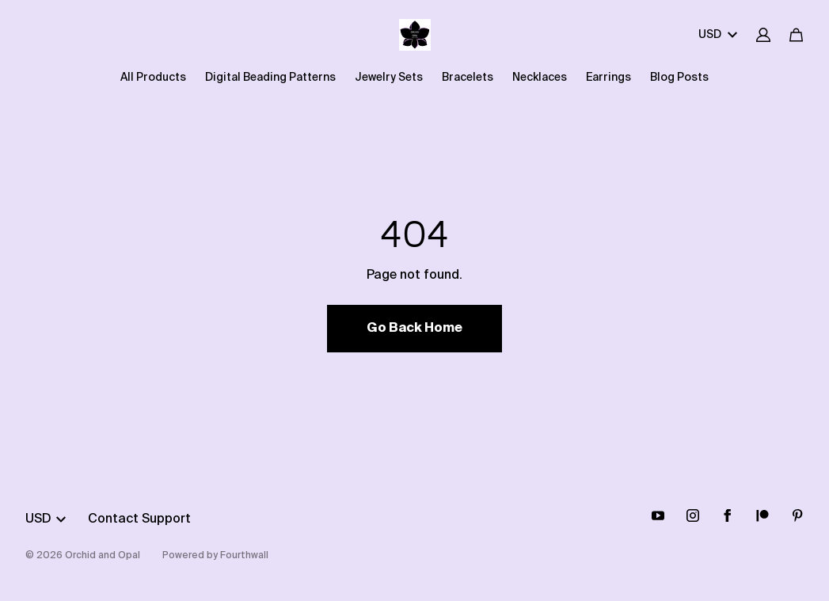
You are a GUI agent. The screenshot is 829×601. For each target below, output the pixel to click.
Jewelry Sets (389, 77)
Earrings (608, 77)
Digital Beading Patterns (270, 77)
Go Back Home (414, 328)
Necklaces (539, 77)
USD (717, 34)
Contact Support (139, 519)
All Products (153, 77)
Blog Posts (679, 77)
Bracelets (467, 77)
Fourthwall (244, 556)
